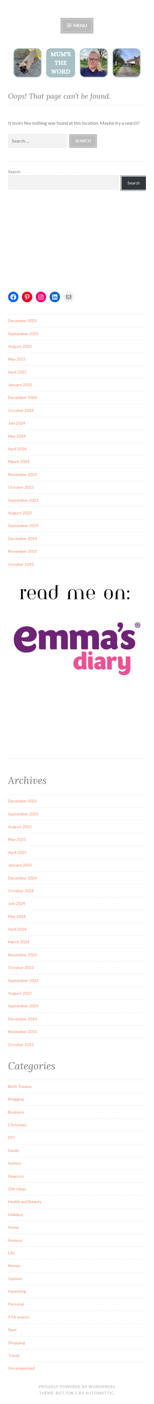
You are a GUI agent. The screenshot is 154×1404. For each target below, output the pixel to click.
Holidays (15, 1214)
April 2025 (17, 371)
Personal (16, 1304)
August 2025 (20, 346)
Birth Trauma (19, 1086)
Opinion (15, 1278)
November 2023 (22, 474)
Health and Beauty (25, 1201)
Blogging (16, 1099)
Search (14, 171)
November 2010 (22, 551)
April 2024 (17, 448)
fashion (14, 1163)
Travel (13, 1355)
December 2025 (22, 320)
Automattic (99, 1393)
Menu (77, 25)
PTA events (19, 1317)
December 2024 (22, 397)
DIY (11, 1137)
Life (11, 1252)
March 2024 (18, 461)
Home (13, 1227)
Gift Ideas (17, 1188)
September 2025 (23, 333)
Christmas (17, 1124)
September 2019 (23, 525)
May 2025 (17, 358)
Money (14, 1265)
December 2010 (22, 538)
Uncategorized (21, 1368)
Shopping (16, 1342)
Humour (15, 1240)
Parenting (17, 1291)
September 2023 (23, 500)
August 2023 (20, 512)
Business (16, 1112)
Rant (12, 1329)
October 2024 (21, 410)
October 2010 (21, 564)
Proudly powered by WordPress (77, 1386)
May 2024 (17, 436)
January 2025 (20, 384)
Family (13, 1150)
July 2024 (16, 423)
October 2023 (21, 487)
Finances (16, 1176)
